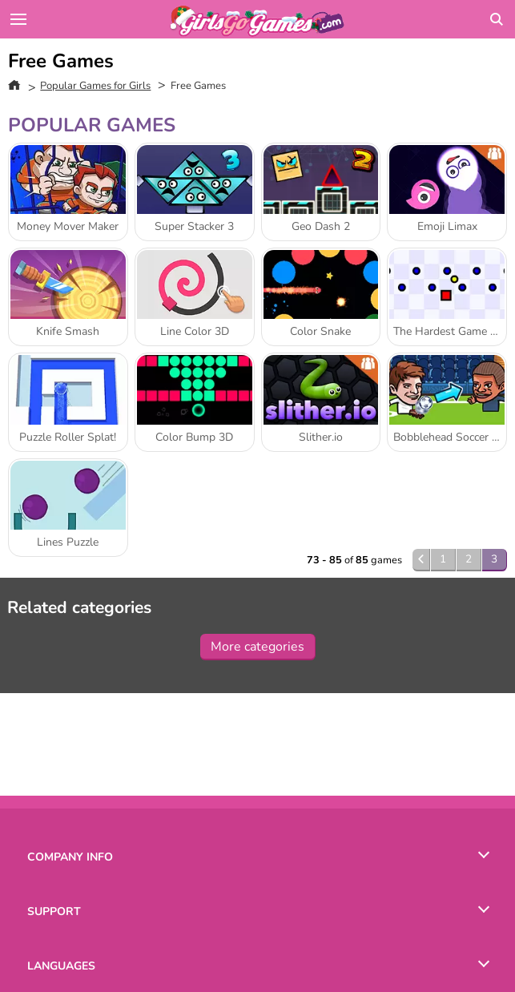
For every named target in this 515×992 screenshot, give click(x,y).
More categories (257, 646)
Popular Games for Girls (95, 86)
